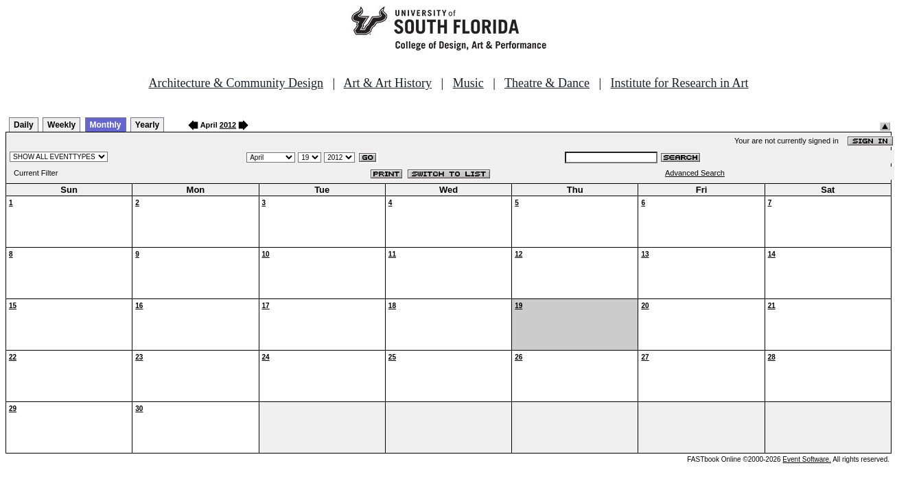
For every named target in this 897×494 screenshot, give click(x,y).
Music (468, 83)
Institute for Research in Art (680, 83)
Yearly (147, 125)
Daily (24, 125)
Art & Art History (388, 83)
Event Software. (806, 459)
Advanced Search (695, 173)
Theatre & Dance (547, 83)
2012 (228, 125)
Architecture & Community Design (236, 83)
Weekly (61, 125)
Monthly (105, 125)
